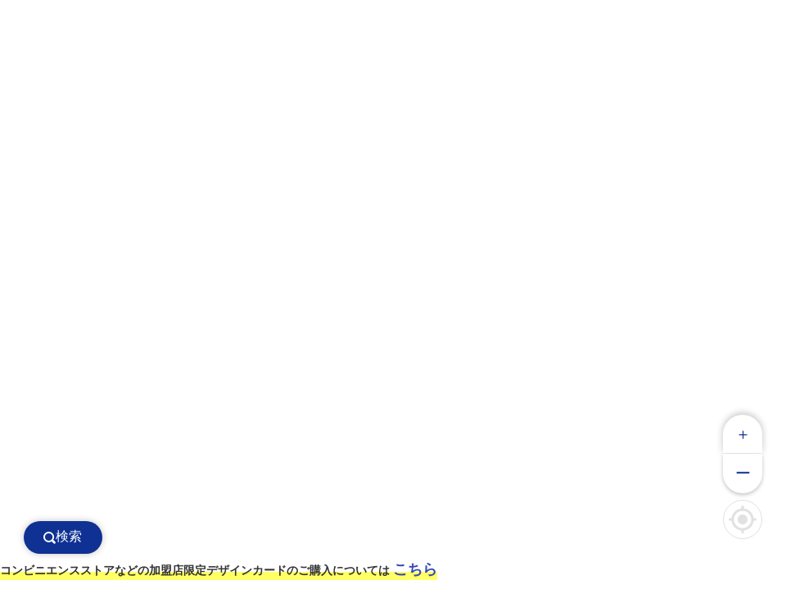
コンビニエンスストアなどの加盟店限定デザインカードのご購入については (218, 569)
